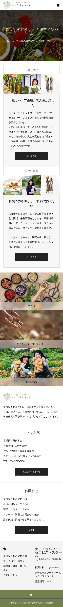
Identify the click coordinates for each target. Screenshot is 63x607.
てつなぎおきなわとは (15, 556)
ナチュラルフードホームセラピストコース (48, 574)
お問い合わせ (10, 575)
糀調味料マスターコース (48, 567)
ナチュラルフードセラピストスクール (49, 554)
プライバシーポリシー (15, 561)
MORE (31, 530)
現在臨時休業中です (32, 472)
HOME (4, 548)
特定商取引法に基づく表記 (15, 568)
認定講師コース (43, 581)
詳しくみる (32, 156)
